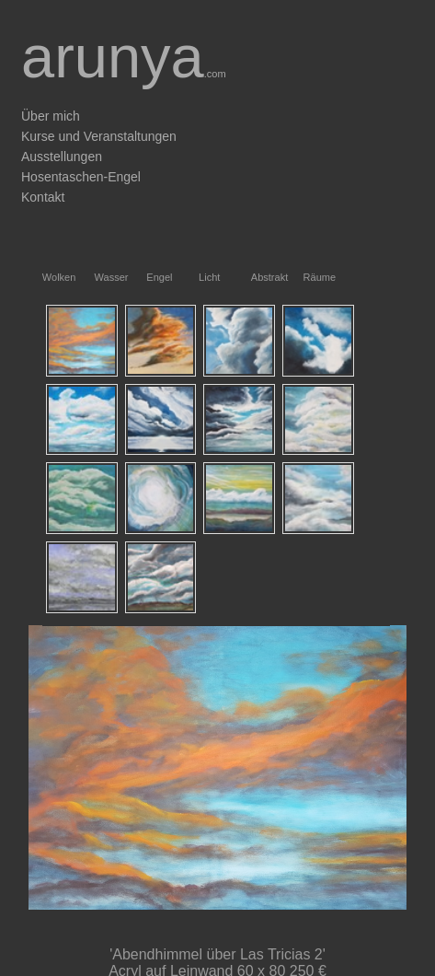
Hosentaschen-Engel (81, 176)
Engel (150, 277)
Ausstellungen (61, 156)
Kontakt (42, 197)
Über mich (50, 116)
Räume (307, 277)
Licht (203, 277)
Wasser (99, 277)
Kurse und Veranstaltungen (99, 136)
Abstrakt (255, 277)
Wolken (46, 277)
